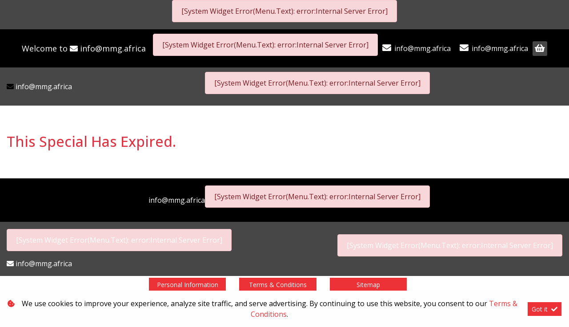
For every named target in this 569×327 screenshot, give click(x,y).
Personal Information (187, 284)
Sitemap (368, 284)
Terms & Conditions (278, 284)
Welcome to (84, 48)
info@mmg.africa (113, 48)
